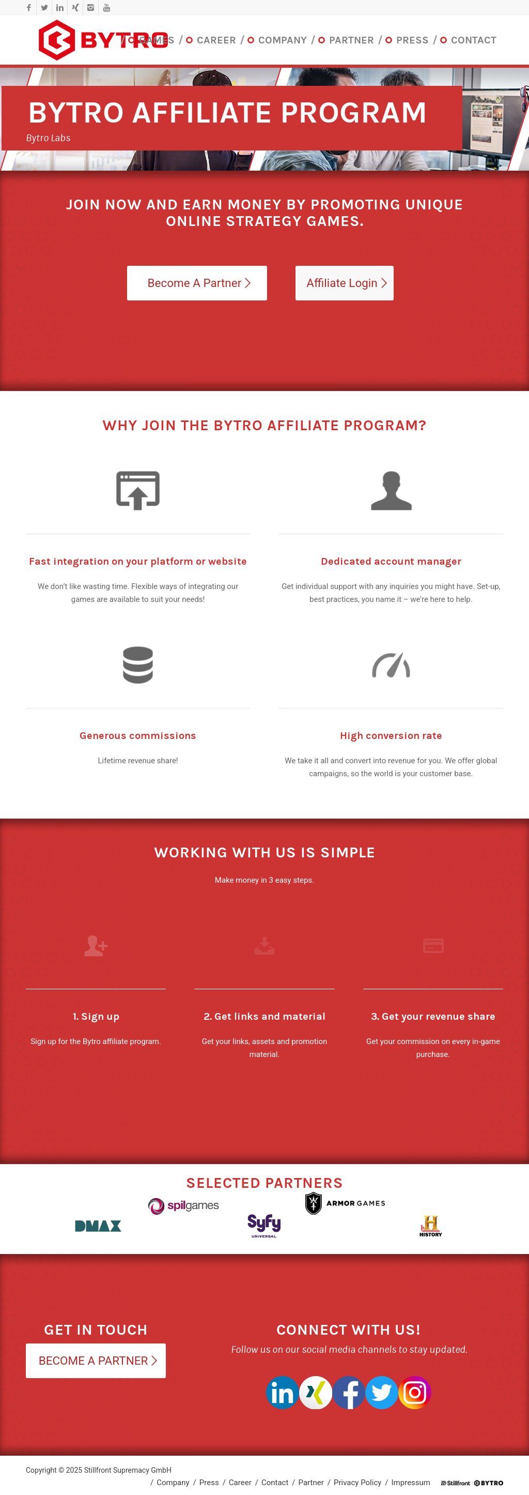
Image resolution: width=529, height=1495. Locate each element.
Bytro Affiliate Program (227, 112)
